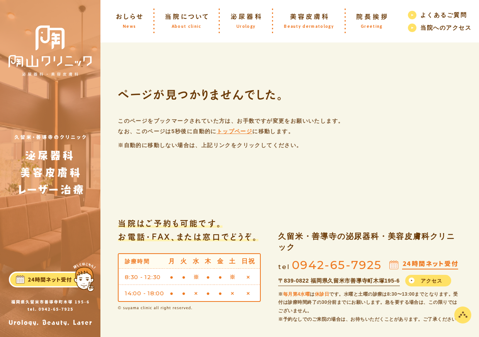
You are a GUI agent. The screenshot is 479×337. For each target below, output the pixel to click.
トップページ (234, 131)
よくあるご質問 (443, 15)
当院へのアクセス (445, 27)
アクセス (432, 281)
